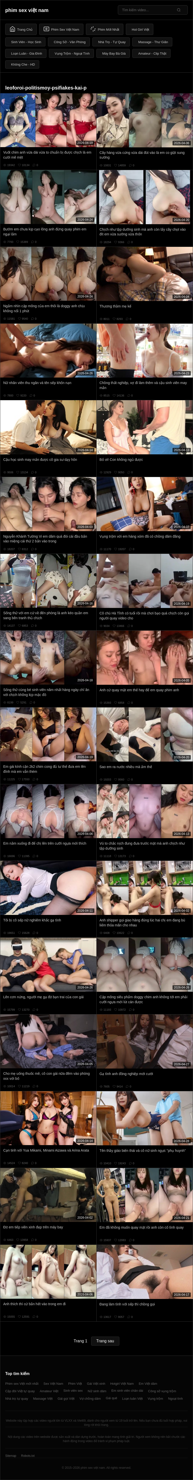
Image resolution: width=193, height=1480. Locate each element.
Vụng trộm (155, 1398)
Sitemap (10, 1456)
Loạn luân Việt (132, 1398)
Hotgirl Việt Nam (122, 1383)
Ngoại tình (175, 1398)
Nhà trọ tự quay (16, 1398)
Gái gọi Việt (66, 1398)
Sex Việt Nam (53, 1383)
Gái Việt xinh (96, 1383)
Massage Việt (42, 1398)
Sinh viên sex (73, 1390)
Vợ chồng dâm (90, 1398)
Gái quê (111, 1398)
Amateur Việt (49, 1391)
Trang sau (105, 1341)
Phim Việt (75, 1383)
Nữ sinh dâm (97, 1391)
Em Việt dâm (148, 1383)
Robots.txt (27, 1456)
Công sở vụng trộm (162, 1391)
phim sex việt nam (26, 10)
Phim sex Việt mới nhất (21, 1383)
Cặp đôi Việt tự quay (20, 1391)
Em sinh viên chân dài (127, 1390)
